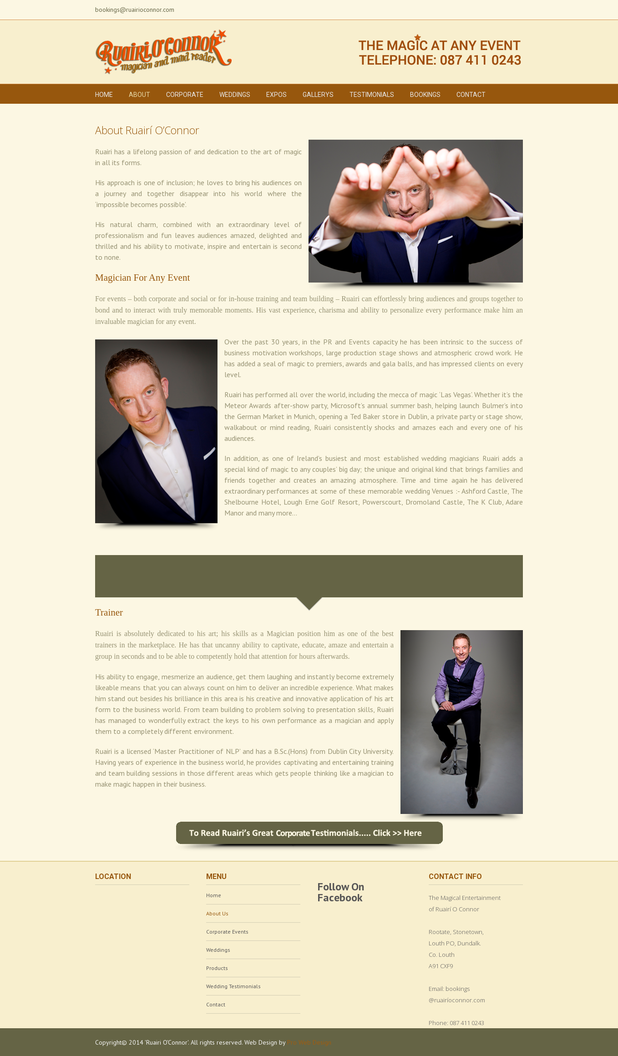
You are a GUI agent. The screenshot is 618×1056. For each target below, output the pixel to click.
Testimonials (372, 94)
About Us (217, 913)
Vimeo (509, 8)
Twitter (475, 8)
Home (104, 94)
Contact (471, 94)
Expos (276, 94)
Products (217, 968)
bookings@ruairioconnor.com (134, 9)
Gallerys (318, 94)
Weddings (234, 94)
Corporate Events (227, 931)
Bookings (425, 94)
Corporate (184, 94)
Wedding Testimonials (233, 986)
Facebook (460, 9)
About (139, 94)
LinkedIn (491, 8)
